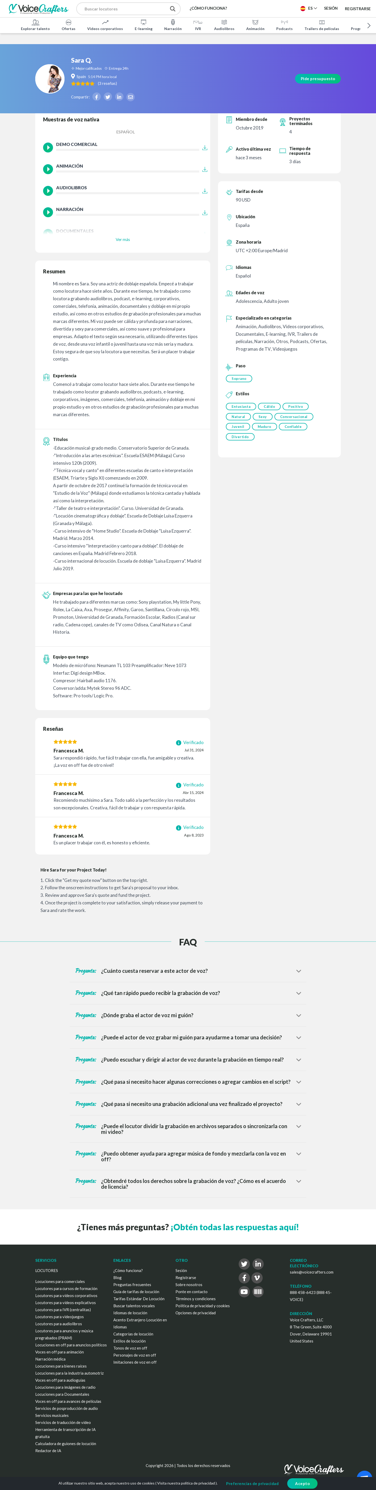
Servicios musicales (52, 1415)
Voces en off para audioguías (60, 1380)
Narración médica (50, 1359)
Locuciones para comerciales (60, 1281)
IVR (197, 25)
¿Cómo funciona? (128, 1270)
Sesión (181, 1270)
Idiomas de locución (130, 1312)
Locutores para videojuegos (59, 1316)
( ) (129, 72)
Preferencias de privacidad (252, 1483)
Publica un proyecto (270, 8)
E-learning (143, 25)
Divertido (240, 439)
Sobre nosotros (188, 1284)
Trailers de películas (321, 25)
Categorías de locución (133, 1334)
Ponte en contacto (191, 1291)
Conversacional (295, 418)
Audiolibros (224, 25)
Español (125, 131)
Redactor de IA (48, 1450)
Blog (117, 1277)
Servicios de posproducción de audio (66, 1408)
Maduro (265, 428)
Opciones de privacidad (195, 1312)
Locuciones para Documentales (62, 1394)
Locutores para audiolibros (58, 1323)
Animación (255, 25)
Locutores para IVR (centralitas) (63, 1309)
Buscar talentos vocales (134, 1305)
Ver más (123, 239)
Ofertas (68, 25)
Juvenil (238, 428)
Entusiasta (241, 407)
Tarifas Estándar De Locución (138, 1298)
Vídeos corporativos (105, 25)
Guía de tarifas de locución (136, 1291)
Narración (173, 25)
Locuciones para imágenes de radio (65, 1387)
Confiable (294, 428)
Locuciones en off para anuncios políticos (71, 1344)
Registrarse (358, 8)
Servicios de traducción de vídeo (63, 1422)
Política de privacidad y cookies (202, 1305)
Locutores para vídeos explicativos (65, 1302)
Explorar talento (35, 25)
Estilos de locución (129, 1341)
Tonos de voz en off (130, 1348)
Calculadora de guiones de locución (65, 1443)
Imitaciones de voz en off (135, 1362)
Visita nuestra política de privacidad (186, 1483)
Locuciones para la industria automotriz (69, 1373)
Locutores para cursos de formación (66, 1288)
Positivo (297, 407)
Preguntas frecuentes (132, 1284)
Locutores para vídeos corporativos (66, 1295)
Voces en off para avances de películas (68, 1401)
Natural (238, 418)
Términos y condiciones (195, 1298)
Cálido (270, 407)
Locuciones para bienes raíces (61, 1366)
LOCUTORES (46, 1270)
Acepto (302, 1483)
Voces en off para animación (59, 1352)
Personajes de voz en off (134, 1355)
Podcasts (284, 25)
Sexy (263, 418)
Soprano (239, 378)
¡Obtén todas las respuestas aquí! (235, 1227)
